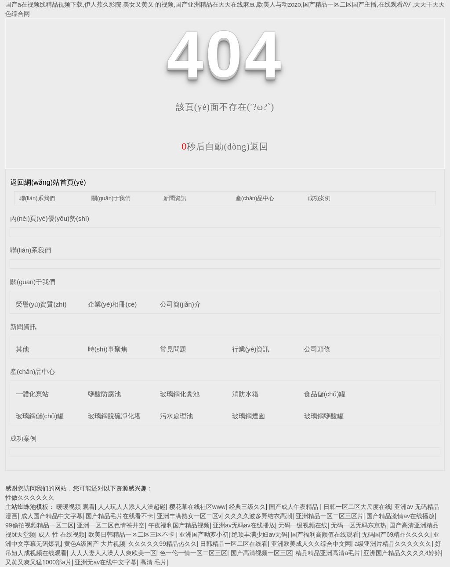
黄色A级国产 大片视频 (94, 543)
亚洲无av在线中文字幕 (106, 562)
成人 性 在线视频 (61, 534)
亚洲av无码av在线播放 (244, 525)
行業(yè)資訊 (251, 349)
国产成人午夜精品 (294, 506)
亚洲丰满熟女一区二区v (189, 515)
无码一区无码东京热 (358, 525)
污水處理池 (176, 416)
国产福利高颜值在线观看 (325, 534)
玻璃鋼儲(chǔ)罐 (40, 416)
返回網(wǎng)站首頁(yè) (48, 182)
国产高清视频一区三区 (261, 552)
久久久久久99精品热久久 (162, 543)
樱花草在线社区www (197, 506)
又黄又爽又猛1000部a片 (38, 562)
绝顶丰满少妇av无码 (259, 534)
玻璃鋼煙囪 (248, 416)
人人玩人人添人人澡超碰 (132, 506)
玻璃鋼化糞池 (180, 394)
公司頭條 (317, 349)
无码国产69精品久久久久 (396, 534)
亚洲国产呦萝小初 (204, 534)
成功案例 (319, 198)
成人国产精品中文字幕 (52, 515)
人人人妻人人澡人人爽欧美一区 (113, 552)
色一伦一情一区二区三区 (193, 552)
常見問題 (173, 349)
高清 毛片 (153, 562)
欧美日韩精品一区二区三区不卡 (132, 534)
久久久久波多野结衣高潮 (258, 515)
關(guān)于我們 (111, 198)
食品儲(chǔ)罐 (325, 394)
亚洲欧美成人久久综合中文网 (311, 543)
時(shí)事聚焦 (107, 349)
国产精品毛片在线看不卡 (119, 515)
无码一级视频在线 (302, 525)
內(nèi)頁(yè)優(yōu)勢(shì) (49, 218)
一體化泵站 (32, 394)
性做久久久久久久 (29, 497)
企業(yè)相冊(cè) (112, 304)
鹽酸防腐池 (104, 394)
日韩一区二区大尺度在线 (357, 506)
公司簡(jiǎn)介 (180, 304)
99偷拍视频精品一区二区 (39, 525)
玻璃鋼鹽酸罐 (324, 416)
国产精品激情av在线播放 (401, 515)
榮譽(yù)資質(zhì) (41, 304)
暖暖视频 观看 (75, 506)
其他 (22, 349)
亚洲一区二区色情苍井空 (111, 525)
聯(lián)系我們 (37, 198)
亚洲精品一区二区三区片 (329, 515)
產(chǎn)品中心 (255, 198)
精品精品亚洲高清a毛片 (327, 552)
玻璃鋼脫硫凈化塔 (114, 416)
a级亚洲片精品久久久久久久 (393, 543)
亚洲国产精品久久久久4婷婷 (402, 552)
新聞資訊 (174, 198)
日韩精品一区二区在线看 (234, 543)
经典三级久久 (247, 506)
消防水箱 (245, 394)
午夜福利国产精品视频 (179, 525)
